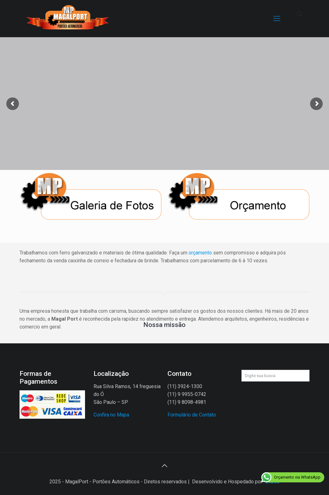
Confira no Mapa (111, 415)
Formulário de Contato (191, 415)
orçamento (200, 253)
